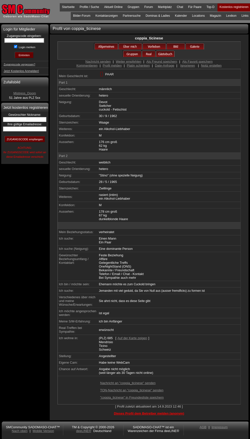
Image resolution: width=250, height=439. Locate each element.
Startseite (68, 7)
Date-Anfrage (164, 65)
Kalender (181, 15)
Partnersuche (131, 15)
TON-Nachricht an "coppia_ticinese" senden (132, 390)
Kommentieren (87, 65)
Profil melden (112, 65)
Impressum (220, 427)
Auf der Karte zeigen (132, 338)
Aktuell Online (113, 7)
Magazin (215, 15)
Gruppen (133, 7)
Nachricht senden (98, 61)
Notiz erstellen (211, 65)
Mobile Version (43, 431)
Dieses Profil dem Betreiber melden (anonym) (149, 413)
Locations (198, 15)
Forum (148, 7)
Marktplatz (165, 7)
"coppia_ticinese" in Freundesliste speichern (132, 397)
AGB (203, 427)
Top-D (210, 7)
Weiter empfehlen (128, 61)
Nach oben (20, 431)
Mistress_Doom (24, 93)
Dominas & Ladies (158, 15)
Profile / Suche (89, 7)
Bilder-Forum (81, 15)
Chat (180, 7)
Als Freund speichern (161, 61)
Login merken (27, 47)
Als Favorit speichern (197, 61)
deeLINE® (83, 431)
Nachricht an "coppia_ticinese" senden (128, 383)
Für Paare (195, 7)
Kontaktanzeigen (107, 15)
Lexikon (231, 15)
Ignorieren (187, 65)
